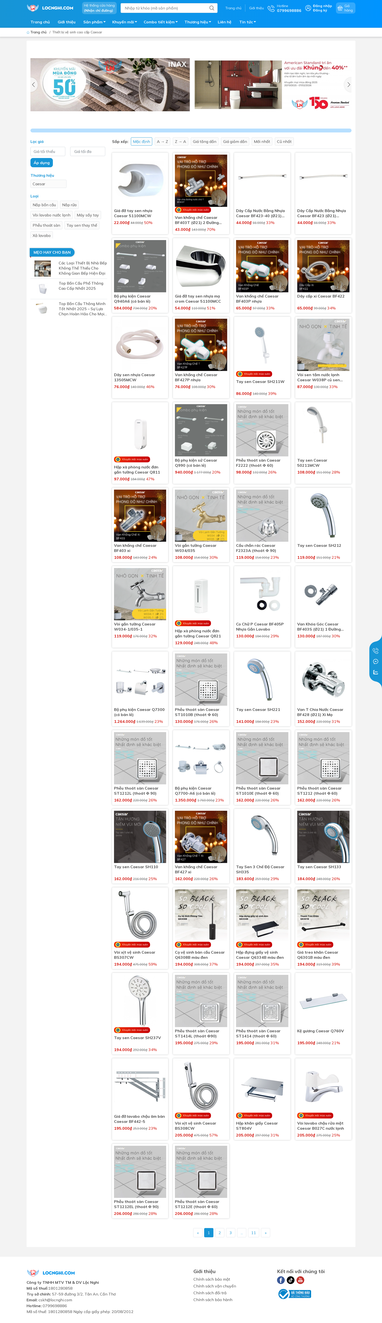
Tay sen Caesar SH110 (136, 866)
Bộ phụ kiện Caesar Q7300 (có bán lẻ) (139, 712)
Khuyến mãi (126, 22)
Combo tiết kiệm (162, 22)
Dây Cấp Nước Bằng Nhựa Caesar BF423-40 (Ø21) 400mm (260, 213)
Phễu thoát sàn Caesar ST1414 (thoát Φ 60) (258, 1033)
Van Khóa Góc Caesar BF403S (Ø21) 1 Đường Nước (319, 627)
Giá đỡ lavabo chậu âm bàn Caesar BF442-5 (139, 1119)
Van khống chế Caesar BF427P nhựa (196, 377)
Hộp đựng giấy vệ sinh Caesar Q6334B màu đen (260, 955)
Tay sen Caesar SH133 (319, 866)
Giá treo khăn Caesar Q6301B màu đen (317, 955)
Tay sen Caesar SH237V (137, 1037)
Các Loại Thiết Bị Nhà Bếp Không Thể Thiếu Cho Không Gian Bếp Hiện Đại (83, 268)
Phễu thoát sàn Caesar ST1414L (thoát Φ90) (197, 1033)
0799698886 (55, 1305)
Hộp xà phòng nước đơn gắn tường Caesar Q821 (198, 633)
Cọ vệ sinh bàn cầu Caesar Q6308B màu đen (200, 955)
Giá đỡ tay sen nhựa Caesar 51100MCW (133, 213)
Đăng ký (320, 10)
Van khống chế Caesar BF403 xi (135, 548)
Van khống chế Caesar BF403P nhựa (257, 299)
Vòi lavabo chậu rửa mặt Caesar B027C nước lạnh (320, 1126)
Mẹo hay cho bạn (52, 252)
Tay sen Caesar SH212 (319, 545)
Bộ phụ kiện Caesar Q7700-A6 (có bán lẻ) (195, 791)
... (242, 1232)
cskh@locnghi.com (55, 1299)
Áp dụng (42, 162)
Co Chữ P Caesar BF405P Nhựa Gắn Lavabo (260, 627)
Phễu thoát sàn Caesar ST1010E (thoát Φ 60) (258, 791)
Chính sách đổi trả (210, 1292)
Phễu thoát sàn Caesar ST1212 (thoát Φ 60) (319, 791)
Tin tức (249, 22)
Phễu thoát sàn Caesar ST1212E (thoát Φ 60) (197, 1204)
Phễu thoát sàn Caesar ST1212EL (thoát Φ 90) (136, 1204)
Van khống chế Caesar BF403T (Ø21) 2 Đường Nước (197, 220)
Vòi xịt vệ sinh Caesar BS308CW (195, 1126)
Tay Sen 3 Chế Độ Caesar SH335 (260, 869)
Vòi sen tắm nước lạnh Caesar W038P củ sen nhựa (318, 377)
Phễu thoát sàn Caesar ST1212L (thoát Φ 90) (136, 791)
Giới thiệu (256, 8)
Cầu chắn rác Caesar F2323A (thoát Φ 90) (256, 548)
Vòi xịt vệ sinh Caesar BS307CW (134, 955)
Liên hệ (224, 21)
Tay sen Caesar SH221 (258, 709)
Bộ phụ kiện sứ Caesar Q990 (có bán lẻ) (196, 463)
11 (253, 1232)
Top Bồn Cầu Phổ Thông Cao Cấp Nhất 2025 (81, 286)
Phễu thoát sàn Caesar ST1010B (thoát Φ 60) (197, 712)
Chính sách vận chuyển (214, 1286)
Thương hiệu (199, 22)
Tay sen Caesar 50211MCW (312, 463)
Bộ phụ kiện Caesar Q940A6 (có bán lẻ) (132, 299)
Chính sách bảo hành (212, 1299)
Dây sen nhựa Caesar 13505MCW (134, 377)
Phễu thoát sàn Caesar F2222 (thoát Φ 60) (258, 463)
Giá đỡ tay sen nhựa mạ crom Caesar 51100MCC (198, 299)
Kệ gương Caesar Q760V (320, 1030)
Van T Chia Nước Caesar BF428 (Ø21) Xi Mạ (320, 712)
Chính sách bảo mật (211, 1279)
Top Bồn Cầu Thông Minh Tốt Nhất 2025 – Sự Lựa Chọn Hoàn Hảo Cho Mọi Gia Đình (82, 309)
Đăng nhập (322, 6)
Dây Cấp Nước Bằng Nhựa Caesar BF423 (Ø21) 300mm (321, 213)
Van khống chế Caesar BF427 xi (196, 869)
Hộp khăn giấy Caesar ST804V (257, 1126)
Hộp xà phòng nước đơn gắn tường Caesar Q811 (137, 470)
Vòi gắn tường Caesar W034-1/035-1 (135, 627)
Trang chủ (233, 8)
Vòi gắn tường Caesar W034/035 (196, 548)
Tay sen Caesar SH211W (260, 381)
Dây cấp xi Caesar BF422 (321, 296)
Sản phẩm (95, 22)
